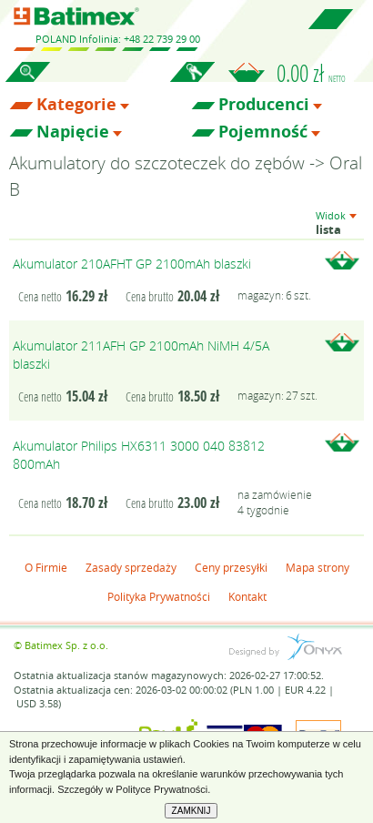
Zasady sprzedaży (131, 567)
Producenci (263, 105)
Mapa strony (317, 567)
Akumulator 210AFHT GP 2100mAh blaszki (132, 263)
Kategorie (76, 105)
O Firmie (46, 567)
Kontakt (247, 596)
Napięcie (72, 132)
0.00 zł (311, 72)
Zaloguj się (192, 82)
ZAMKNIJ (191, 811)
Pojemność (262, 132)
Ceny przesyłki (231, 567)
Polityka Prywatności (158, 596)
